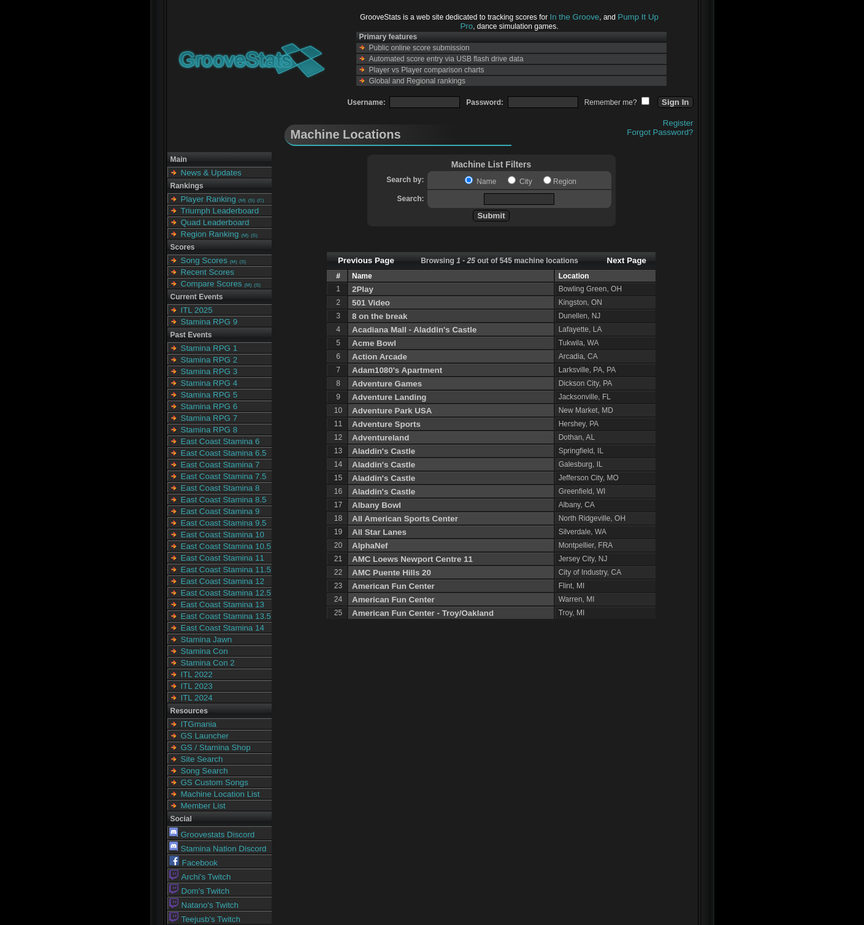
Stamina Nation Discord (218, 848)
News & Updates (211, 172)
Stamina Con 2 (208, 662)
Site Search (202, 759)
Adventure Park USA (392, 410)
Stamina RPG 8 (209, 429)
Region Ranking (210, 234)
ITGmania (199, 724)
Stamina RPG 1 (209, 348)
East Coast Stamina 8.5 (224, 499)
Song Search (204, 770)
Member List (203, 805)
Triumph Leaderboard (220, 210)
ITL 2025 (197, 310)
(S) (251, 200)
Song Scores (204, 260)
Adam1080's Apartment (397, 370)
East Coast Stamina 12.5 (226, 592)
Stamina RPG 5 (209, 394)
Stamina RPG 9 (209, 321)
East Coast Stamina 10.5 (226, 546)
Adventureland (380, 437)
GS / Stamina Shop (216, 747)
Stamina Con (204, 651)
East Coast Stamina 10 (222, 534)
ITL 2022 (197, 674)
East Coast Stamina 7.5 (224, 476)
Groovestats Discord (212, 834)
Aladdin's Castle (383, 451)
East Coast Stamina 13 (222, 604)
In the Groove (575, 16)
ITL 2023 (197, 686)
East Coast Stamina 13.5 (226, 616)
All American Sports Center (405, 518)
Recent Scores (207, 272)
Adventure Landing (389, 397)
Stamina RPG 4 (209, 383)
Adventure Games (387, 383)
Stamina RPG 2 (209, 359)
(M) (242, 200)
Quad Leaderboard (215, 222)
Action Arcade (379, 356)
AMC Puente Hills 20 (391, 572)
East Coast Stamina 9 (220, 511)
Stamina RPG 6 (209, 406)
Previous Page (366, 260)
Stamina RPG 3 (209, 371)
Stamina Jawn (206, 639)
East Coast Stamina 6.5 (224, 453)
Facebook (193, 862)
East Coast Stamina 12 (222, 581)
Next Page (626, 260)
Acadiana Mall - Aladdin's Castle (414, 329)
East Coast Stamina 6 (220, 441)
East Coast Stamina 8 (220, 488)
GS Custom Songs (214, 782)
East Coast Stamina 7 (220, 464)
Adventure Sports (386, 424)
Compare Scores (211, 283)
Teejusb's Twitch (204, 919)
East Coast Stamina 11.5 (226, 569)
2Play (362, 289)
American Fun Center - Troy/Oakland (423, 613)
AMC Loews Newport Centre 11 (412, 559)
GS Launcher (205, 735)
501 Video (371, 302)
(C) (260, 200)
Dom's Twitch (199, 891)
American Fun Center (393, 586)
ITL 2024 (197, 697)
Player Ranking (208, 199)
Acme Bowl (374, 343)
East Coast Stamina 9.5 (224, 523)
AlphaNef (370, 545)
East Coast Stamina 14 (222, 627)
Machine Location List (220, 794)
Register (678, 123)
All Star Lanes (379, 532)
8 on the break (379, 316)
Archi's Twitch (200, 876)
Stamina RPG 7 (209, 418)
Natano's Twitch (204, 905)
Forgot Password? (660, 132)
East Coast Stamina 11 (222, 557)
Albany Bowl (376, 505)
